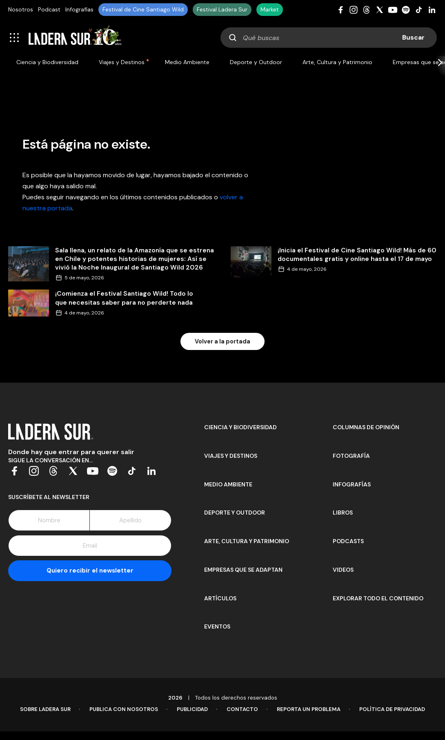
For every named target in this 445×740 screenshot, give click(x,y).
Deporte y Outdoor (256, 62)
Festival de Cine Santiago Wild (143, 9)
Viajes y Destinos (122, 62)
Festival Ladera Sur (222, 9)
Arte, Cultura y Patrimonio (337, 62)
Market (269, 9)
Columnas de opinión (366, 427)
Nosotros (20, 9)
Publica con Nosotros (123, 709)
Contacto (242, 709)
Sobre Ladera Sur (45, 709)
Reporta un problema (308, 709)
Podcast (49, 9)
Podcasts (348, 541)
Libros (343, 512)
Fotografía (351, 455)
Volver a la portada (222, 341)
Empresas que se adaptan (243, 569)
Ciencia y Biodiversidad (47, 62)
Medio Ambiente (187, 62)
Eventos (217, 626)
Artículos (220, 598)
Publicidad (192, 709)
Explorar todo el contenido (378, 598)
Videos (343, 569)
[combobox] (328, 37)
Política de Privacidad (392, 709)
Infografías (79, 9)
